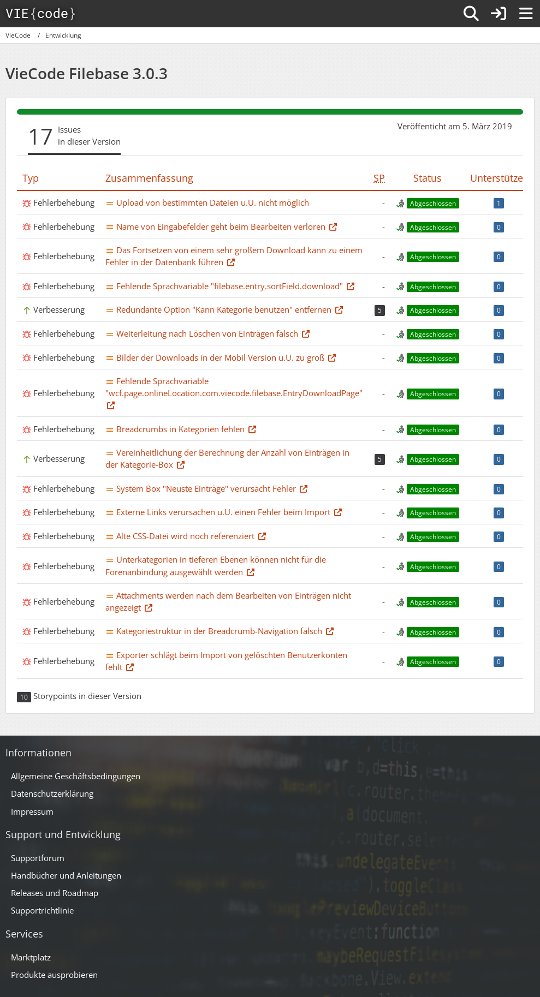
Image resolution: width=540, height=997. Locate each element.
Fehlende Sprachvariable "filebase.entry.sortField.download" (229, 285)
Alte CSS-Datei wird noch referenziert (185, 535)
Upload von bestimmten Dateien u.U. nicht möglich (212, 202)
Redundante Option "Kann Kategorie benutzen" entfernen (223, 309)
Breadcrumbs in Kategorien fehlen (180, 428)
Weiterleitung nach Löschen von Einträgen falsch (207, 333)
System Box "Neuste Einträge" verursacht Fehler (206, 488)
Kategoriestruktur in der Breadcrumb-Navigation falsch (219, 630)
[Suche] (471, 14)
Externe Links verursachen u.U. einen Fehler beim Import (223, 511)
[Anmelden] (498, 13)
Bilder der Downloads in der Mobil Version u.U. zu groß (220, 357)
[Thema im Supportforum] (333, 226)
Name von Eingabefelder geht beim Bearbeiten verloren (220, 226)
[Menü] (526, 14)
